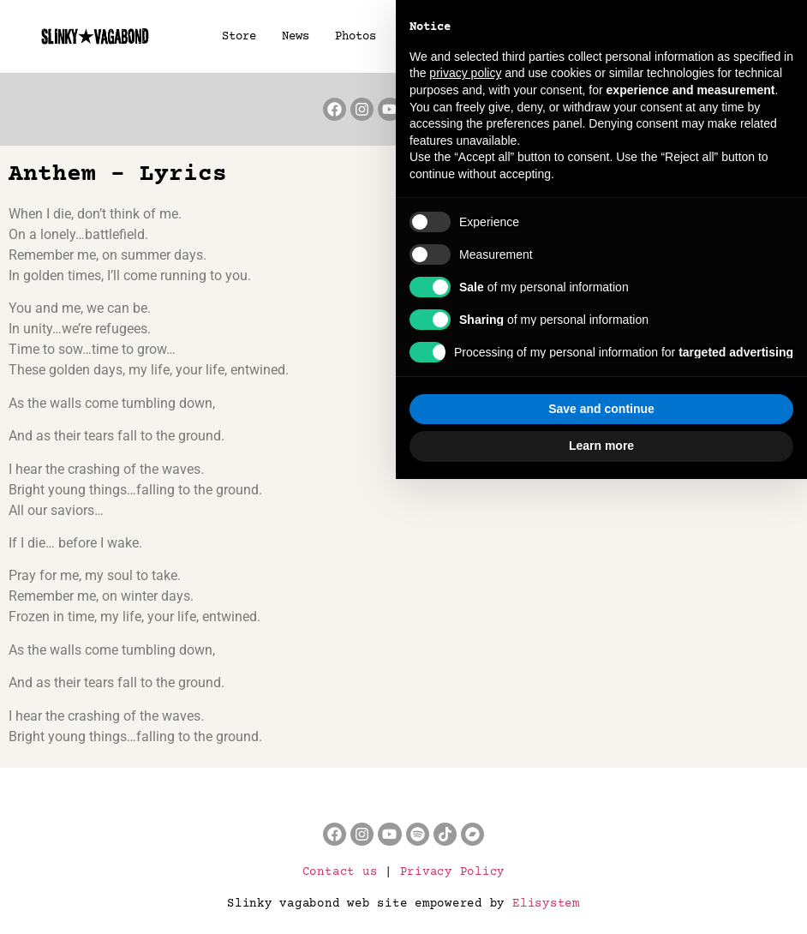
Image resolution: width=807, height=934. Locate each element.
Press (545, 37)
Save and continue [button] (601, 864)
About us (692, 37)
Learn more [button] (601, 900)
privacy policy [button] (465, 529)
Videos (421, 37)
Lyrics (608, 37)
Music (485, 37)
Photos (354, 37)
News (294, 37)
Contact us (340, 872)
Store (238, 37)
